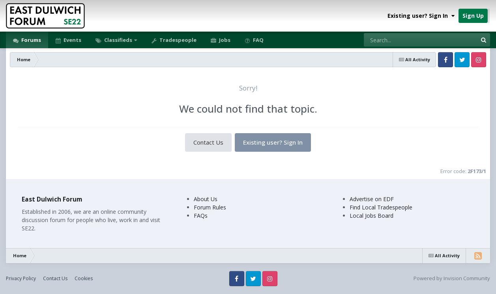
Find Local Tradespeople (381, 207)
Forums (30, 39)
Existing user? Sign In (421, 16)
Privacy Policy (21, 278)
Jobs (224, 39)
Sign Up (473, 15)
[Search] (400, 40)
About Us (205, 199)
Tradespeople (177, 39)
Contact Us (208, 142)
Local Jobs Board (371, 215)
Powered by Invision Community (452, 278)
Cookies (84, 278)
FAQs (201, 215)
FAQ (258, 39)
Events (71, 39)
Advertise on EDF (372, 199)
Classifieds (118, 39)
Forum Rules (210, 207)
